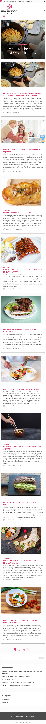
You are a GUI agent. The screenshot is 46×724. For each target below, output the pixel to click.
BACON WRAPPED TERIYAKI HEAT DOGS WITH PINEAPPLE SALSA (19, 682)
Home (11, 716)
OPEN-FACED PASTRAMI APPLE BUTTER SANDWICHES (16, 685)
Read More (29, 1)
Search (4, 656)
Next (29, 649)
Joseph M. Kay (9, 112)
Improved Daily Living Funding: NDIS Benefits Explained (16, 676)
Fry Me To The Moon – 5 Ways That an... (23, 51)
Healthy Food (6, 147)
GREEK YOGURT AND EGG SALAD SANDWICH (22, 389)
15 (24, 649)
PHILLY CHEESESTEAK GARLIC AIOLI (18, 212)
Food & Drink (23, 44)
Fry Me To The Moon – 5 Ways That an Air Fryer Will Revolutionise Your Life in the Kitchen (22, 94)
